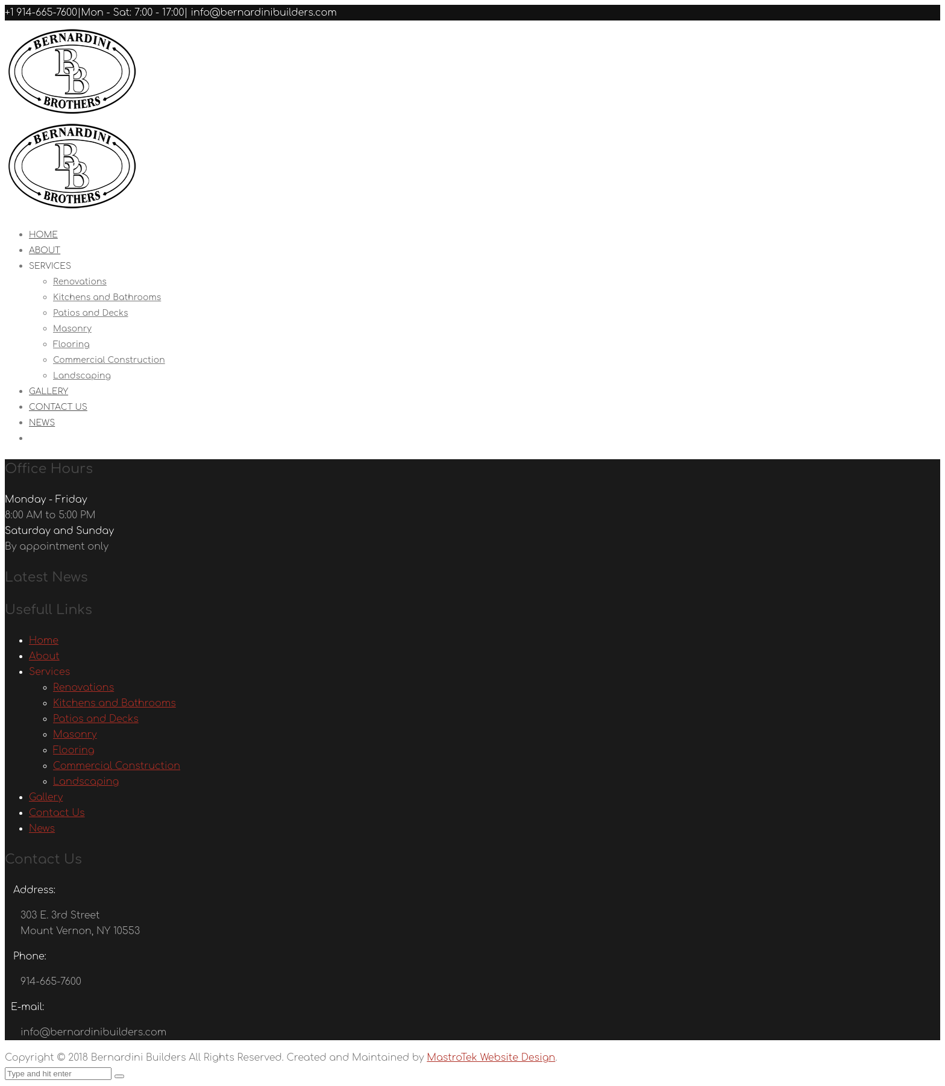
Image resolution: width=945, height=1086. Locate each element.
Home (43, 640)
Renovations (80, 281)
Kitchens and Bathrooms (107, 297)
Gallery (46, 797)
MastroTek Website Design (491, 1057)
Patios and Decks (90, 313)
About (44, 656)
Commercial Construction (109, 360)
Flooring (71, 344)
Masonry (72, 328)
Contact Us (58, 407)
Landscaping (82, 375)
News (42, 422)
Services (50, 266)
